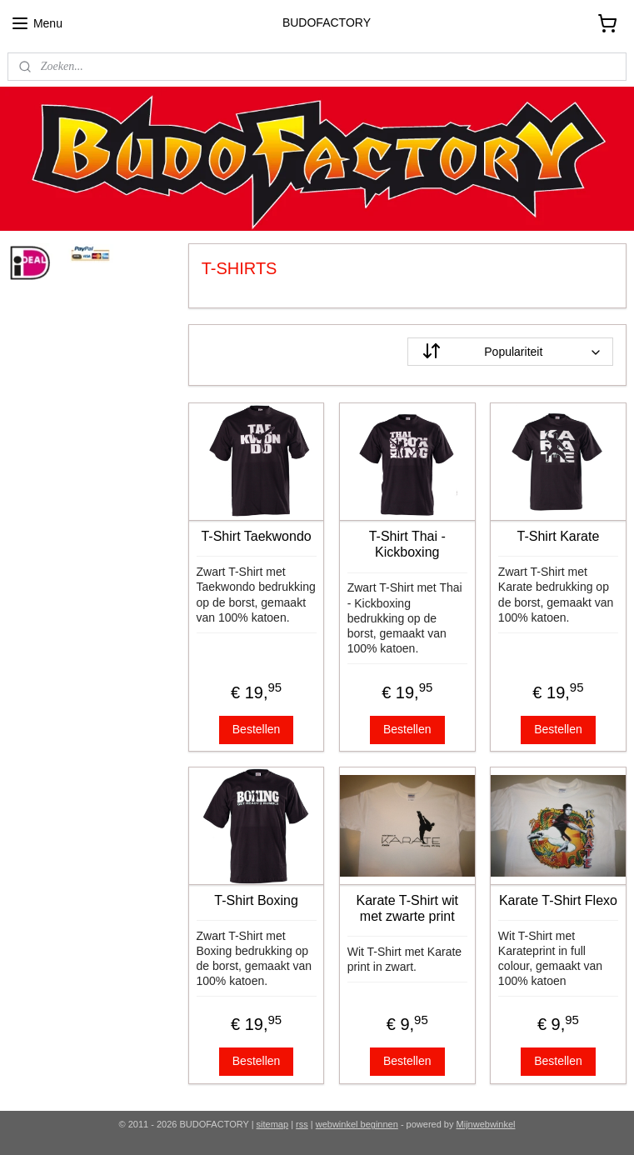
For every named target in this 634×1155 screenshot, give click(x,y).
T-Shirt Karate (558, 536)
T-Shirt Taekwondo (257, 536)
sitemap (273, 1124)
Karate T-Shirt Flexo (558, 900)
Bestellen (256, 729)
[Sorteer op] (510, 351)
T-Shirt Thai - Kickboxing (407, 544)
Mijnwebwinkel (486, 1124)
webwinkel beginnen (357, 1124)
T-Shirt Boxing (256, 900)
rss (302, 1124)
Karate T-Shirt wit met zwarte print (407, 908)
